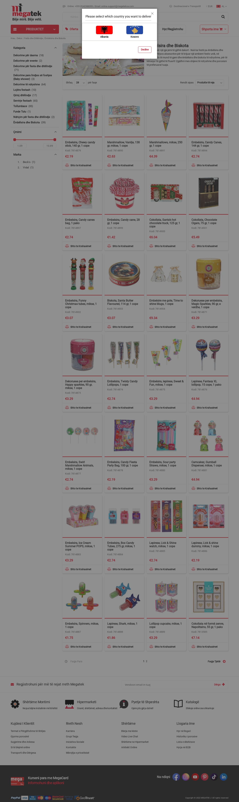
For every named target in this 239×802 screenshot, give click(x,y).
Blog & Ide (120, 29)
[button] (209, 6)
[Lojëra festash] (34, 90)
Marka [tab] (17, 155)
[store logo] (35, 12)
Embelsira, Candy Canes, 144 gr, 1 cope (206, 144)
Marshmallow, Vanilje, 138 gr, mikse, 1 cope (123, 144)
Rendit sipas (187, 82)
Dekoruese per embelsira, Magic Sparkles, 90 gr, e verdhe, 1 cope (206, 304)
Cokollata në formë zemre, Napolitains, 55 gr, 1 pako (207, 625)
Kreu (13, 38)
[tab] (35, 29)
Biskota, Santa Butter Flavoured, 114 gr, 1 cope (122, 302)
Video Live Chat (129, 736)
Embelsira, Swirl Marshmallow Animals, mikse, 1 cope (79, 465)
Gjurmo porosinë (20, 736)
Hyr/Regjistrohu (172, 29)
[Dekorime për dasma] (34, 55)
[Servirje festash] (34, 101)
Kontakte (71, 747)
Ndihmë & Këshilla (145, 29)
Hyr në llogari (184, 731)
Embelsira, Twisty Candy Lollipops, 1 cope (122, 383)
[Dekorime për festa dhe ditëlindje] (34, 68)
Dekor (19, 38)
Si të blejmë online (20, 747)
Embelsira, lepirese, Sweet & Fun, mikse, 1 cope (166, 383)
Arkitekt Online (129, 747)
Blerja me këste (129, 731)
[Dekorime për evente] (34, 61)
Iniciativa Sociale (75, 741)
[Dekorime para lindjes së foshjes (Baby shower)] (34, 77)
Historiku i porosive (187, 736)
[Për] (49, 146)
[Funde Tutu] (34, 112)
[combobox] (145, 16)
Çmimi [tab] (17, 132)
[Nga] (19, 146)
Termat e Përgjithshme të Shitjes (28, 731)
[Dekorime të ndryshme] (34, 84)
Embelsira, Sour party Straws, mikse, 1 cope (162, 463)
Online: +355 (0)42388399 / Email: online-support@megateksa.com (100, 6)
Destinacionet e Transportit (187, 6)
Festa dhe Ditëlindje (33, 38)
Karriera (70, 731)
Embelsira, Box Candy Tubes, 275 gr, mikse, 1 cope (121, 546)
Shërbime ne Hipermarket (135, 741)
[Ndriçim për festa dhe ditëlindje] (34, 117)
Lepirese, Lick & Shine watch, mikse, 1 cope (162, 544)
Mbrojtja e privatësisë (77, 752)
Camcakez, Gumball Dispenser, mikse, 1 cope (206, 463)
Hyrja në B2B (184, 747)
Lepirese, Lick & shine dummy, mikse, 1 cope (205, 544)
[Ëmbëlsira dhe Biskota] (34, 122)
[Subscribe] (219, 684)
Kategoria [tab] (19, 48)
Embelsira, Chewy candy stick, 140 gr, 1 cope (80, 144)
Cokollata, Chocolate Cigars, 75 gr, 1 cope (204, 221)
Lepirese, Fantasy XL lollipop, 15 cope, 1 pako (206, 383)
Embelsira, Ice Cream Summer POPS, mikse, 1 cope (80, 546)
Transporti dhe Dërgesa (23, 752)
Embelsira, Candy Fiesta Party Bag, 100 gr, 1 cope (122, 463)
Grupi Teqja (72, 736)
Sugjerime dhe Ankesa (23, 741)
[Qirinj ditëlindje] (34, 95)
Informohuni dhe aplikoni (46, 783)
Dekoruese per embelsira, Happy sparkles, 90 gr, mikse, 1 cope (80, 385)
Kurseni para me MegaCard (48, 778)
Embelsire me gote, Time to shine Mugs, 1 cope (166, 302)
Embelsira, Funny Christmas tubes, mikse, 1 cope (81, 304)
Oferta (74, 29)
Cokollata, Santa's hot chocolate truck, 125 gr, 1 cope (164, 223)
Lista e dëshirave (186, 741)
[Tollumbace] (34, 106)
